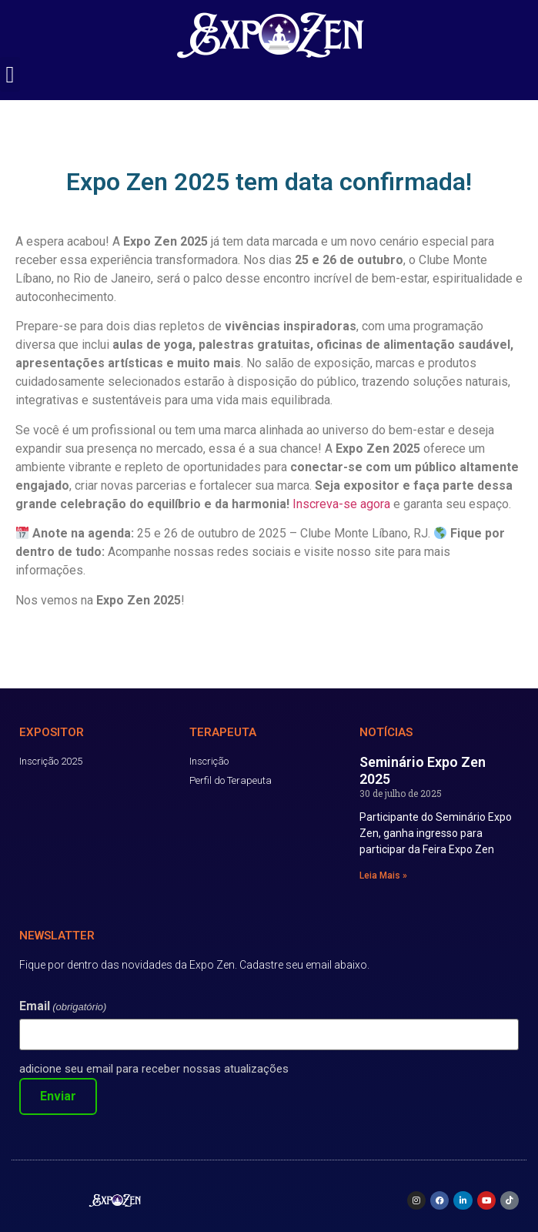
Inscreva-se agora (341, 504)
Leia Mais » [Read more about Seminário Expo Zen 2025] (383, 875)
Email (62, 1006)
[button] (10, 74)
